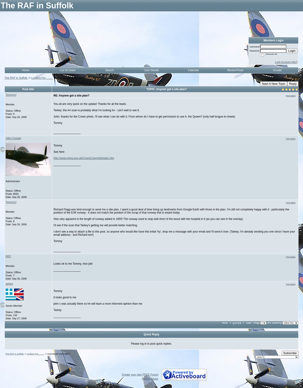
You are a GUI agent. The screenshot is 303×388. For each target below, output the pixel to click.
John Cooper (13, 138)
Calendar (193, 70)
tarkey (9, 283)
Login (292, 50)
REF (8, 256)
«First (225, 323)
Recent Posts (235, 70)
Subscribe (290, 353)
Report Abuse (150, 378)
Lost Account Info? (286, 62)
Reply (293, 83)
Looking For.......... (42, 78)
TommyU (11, 94)
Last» (249, 323)
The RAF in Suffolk (16, 78)
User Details (151, 70)
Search (109, 70)
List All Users (67, 70)
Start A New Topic (273, 83)
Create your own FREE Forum (140, 374)
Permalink (291, 95)
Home (25, 70)
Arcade (277, 70)
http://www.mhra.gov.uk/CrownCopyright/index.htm (84, 158)
